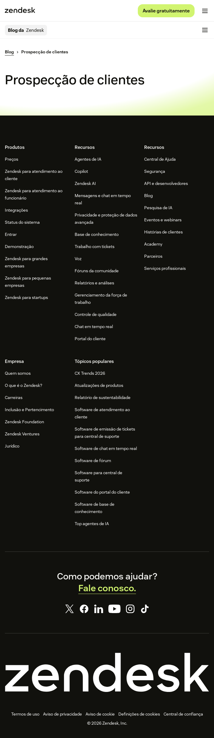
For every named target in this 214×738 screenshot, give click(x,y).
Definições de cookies (139, 714)
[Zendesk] (107, 672)
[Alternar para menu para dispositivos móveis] (205, 11)
